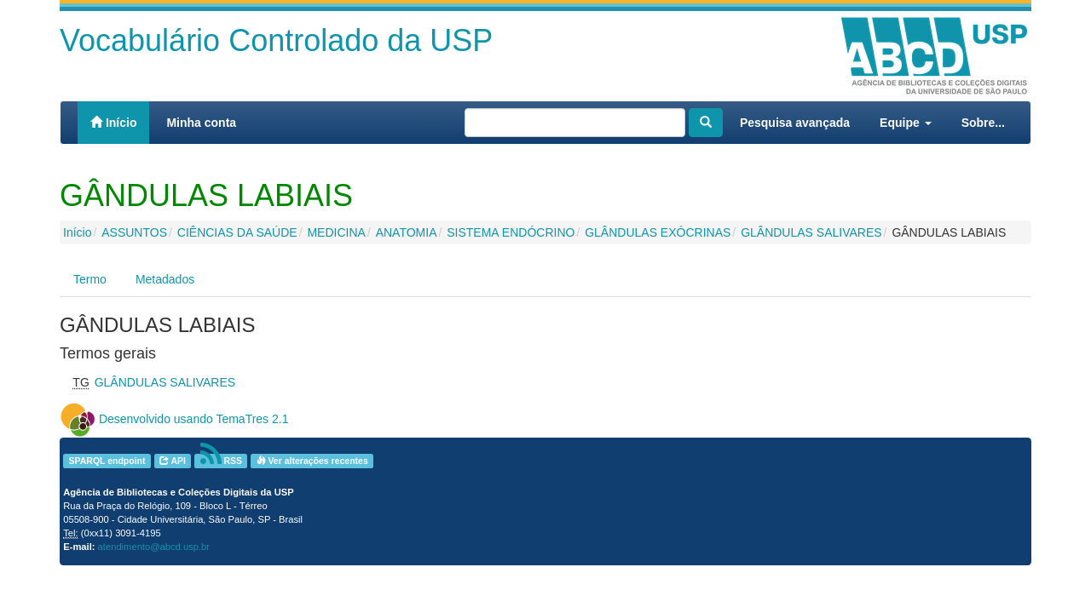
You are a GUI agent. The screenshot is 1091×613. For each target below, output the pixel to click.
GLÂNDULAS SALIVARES (811, 232)
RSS (221, 461)
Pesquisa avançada (795, 122)
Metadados (165, 279)
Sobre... (983, 122)
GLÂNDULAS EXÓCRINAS (657, 232)
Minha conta (201, 122)
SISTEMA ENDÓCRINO (510, 232)
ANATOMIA (406, 232)
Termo (90, 279)
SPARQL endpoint (106, 460)
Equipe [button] (906, 122)
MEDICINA (336, 232)
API (172, 460)
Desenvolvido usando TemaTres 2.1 (194, 419)
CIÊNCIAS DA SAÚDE (237, 232)
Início (113, 122)
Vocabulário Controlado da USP (276, 40)
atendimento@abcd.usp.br (154, 546)
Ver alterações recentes (312, 460)
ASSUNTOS (134, 232)
